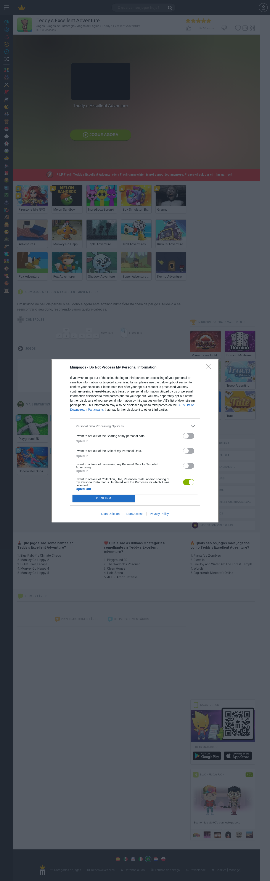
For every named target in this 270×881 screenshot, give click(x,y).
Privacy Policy (159, 514)
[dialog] (135, 440)
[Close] (210, 368)
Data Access (134, 514)
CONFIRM (104, 498)
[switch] (188, 436)
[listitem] (135, 426)
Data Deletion (110, 514)
